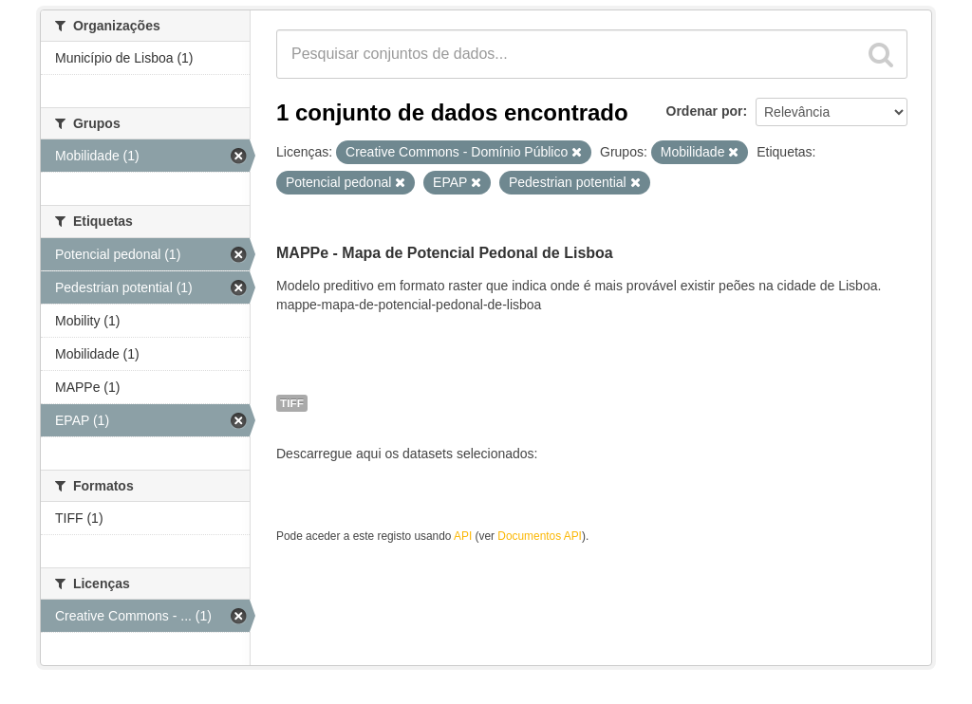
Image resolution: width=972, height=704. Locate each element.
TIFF (292, 403)
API (463, 536)
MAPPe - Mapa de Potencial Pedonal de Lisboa (444, 253)
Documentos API (539, 536)
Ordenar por (704, 111)
